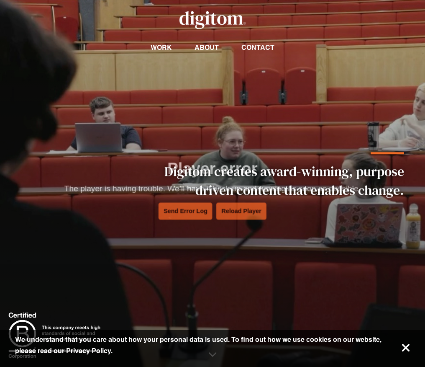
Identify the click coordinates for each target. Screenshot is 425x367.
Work (161, 47)
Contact (257, 47)
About (207, 47)
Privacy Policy (88, 351)
